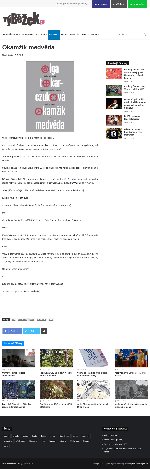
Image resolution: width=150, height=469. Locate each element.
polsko (31, 320)
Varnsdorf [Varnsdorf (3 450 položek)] (52, 441)
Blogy (85, 34)
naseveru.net (101, 4)
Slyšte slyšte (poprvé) (113, 440)
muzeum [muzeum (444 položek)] (85, 436)
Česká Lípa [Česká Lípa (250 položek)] (74, 441)
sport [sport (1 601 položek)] (43, 441)
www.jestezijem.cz (140, 464)
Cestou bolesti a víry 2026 (115, 444)
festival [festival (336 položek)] (25, 436)
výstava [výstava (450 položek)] (63, 441)
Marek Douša (7, 55)
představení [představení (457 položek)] (20, 441)
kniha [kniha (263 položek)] (43, 436)
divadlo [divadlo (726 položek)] (16, 436)
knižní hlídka (41, 320)
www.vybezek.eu (9, 464)
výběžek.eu (118, 4)
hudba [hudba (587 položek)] (34, 436)
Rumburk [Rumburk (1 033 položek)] (33, 441)
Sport (64, 34)
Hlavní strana (11, 34)
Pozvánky (41, 34)
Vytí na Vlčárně (110, 435)
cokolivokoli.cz (137, 4)
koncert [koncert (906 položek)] (52, 436)
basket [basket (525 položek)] (6, 436)
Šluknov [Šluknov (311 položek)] (86, 441)
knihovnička (22, 320)
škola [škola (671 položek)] (6, 446)
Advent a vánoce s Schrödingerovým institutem (133, 132)
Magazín (74, 34)
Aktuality (27, 34)
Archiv (95, 34)
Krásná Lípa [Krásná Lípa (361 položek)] (64, 436)
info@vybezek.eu (25, 464)
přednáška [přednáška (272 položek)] (8, 441)
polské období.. (47, 138)
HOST (51, 320)
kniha (13, 320)
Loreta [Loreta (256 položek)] (75, 436)
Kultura (54, 34)
